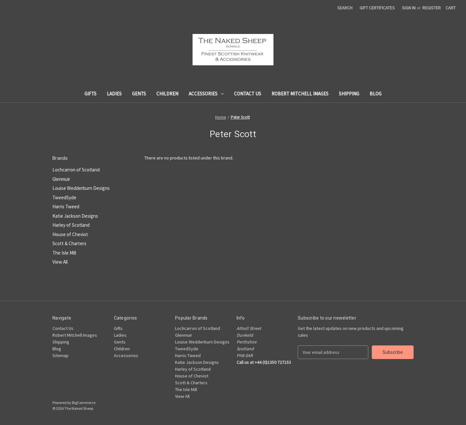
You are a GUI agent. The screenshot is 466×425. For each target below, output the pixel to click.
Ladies (114, 94)
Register (431, 8)
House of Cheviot (70, 234)
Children (167, 94)
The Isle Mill (64, 253)
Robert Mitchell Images (300, 94)
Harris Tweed (65, 206)
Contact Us (247, 94)
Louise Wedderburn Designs (81, 188)
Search (344, 8)
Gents (139, 94)
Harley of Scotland (71, 225)
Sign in (409, 8)
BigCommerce (83, 402)
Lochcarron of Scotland (76, 170)
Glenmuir (61, 179)
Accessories (206, 94)
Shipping (349, 94)
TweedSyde (64, 197)
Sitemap (60, 355)
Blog (376, 94)
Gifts (90, 94)
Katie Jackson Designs (75, 216)
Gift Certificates (377, 8)
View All (60, 262)
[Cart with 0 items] (450, 8)
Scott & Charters (69, 243)
